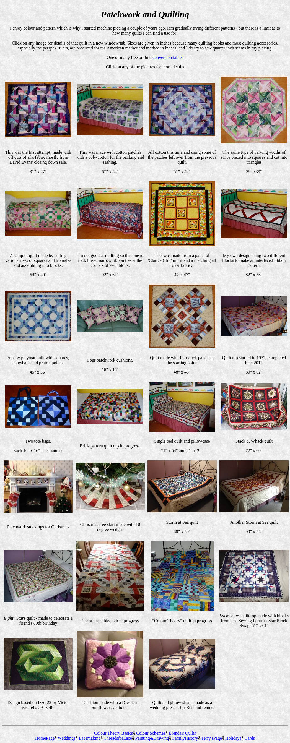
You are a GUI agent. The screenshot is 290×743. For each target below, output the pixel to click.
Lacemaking (89, 738)
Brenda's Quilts (182, 733)
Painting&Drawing (152, 738)
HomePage (45, 738)
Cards (250, 738)
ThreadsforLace (118, 738)
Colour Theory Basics (113, 733)
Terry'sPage (211, 738)
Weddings (67, 738)
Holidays (233, 738)
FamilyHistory (185, 738)
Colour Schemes (150, 733)
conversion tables (167, 57)
